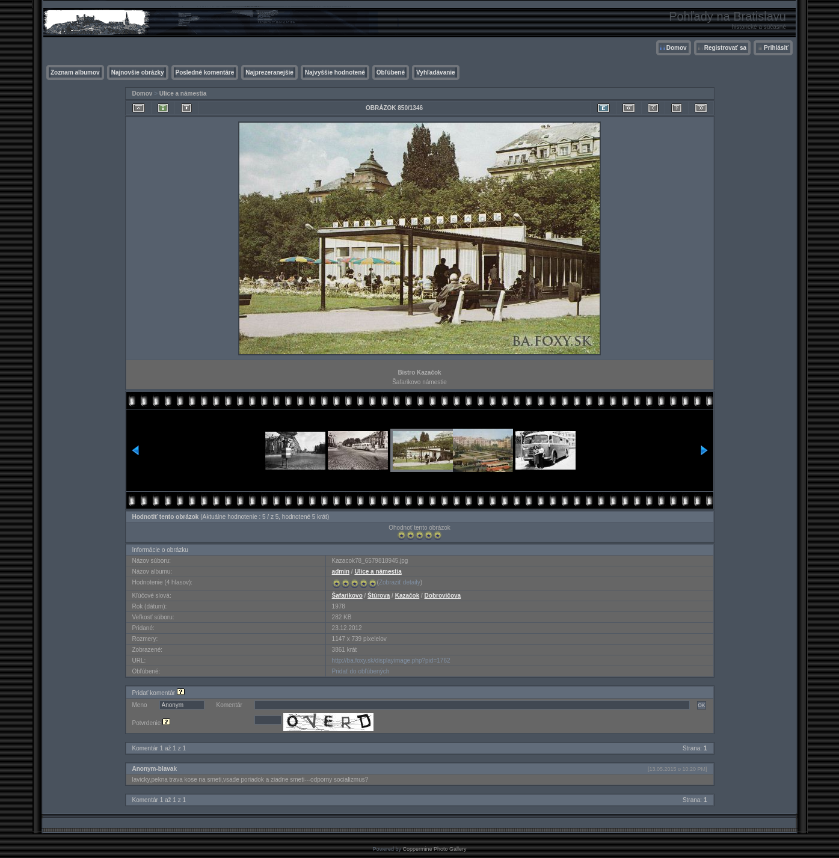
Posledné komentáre (205, 72)
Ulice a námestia (182, 93)
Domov (676, 47)
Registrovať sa (725, 47)
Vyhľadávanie (435, 72)
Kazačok (407, 595)
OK (701, 705)
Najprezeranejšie (269, 72)
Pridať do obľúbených (361, 671)
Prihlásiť (776, 47)
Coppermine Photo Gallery (434, 849)
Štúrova (378, 595)
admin (340, 571)
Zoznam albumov (75, 72)
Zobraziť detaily (399, 582)
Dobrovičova (443, 595)
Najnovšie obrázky (137, 72)
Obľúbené (390, 72)
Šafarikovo (347, 595)
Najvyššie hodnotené (335, 72)
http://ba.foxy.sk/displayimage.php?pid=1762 (391, 660)
